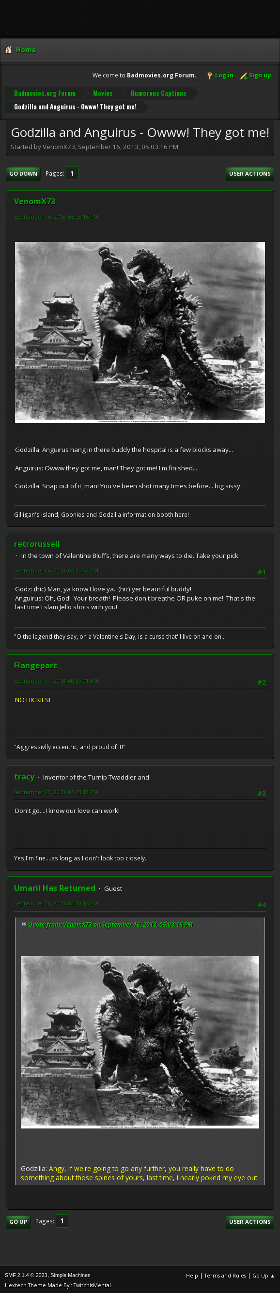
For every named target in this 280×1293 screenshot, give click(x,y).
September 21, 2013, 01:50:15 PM (56, 901)
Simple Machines (70, 1273)
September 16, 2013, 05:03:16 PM (56, 214)
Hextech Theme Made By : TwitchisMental (58, 1283)
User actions (250, 171)
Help (192, 1273)
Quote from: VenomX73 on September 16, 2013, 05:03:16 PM (110, 922)
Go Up (18, 1219)
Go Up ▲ (263, 1273)
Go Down (23, 171)
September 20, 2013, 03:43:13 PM (56, 790)
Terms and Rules (225, 1273)
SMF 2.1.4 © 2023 (26, 1273)
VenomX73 (34, 199)
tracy (24, 774)
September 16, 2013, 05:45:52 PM (56, 567)
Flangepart (35, 663)
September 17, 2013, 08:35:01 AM (56, 678)
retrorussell (37, 541)
